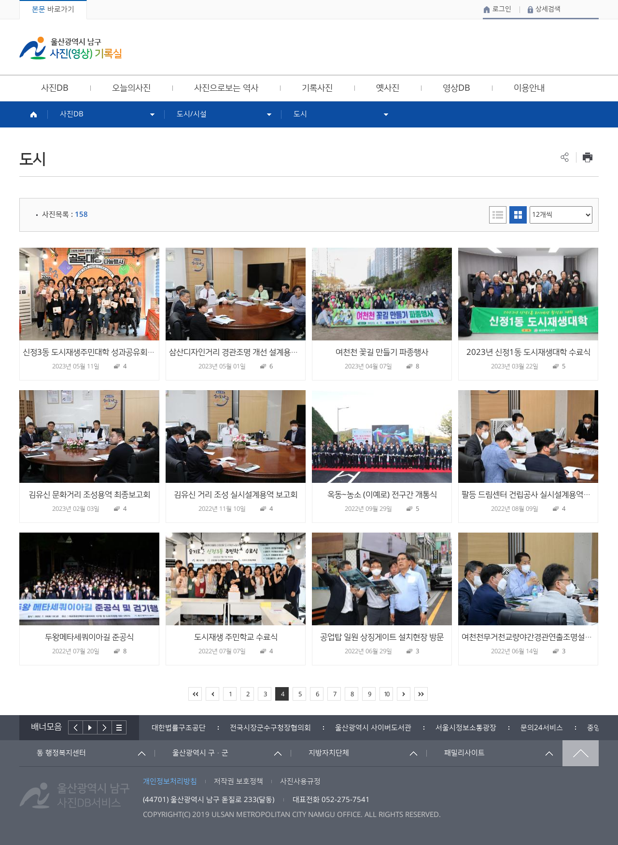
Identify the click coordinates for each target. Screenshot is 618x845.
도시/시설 (192, 114)
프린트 (587, 157)
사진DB (72, 114)
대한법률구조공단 (179, 728)
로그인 (501, 9)
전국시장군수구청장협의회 (270, 728)
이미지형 (518, 215)
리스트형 (497, 215)
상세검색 (548, 9)
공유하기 (564, 157)
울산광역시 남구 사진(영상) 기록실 (70, 48)
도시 (300, 114)
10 (386, 694)
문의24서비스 (541, 728)
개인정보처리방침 (170, 781)
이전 (75, 727)
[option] (179, 728)
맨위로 (580, 753)
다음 (105, 727)
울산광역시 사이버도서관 (373, 728)
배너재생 (90, 727)
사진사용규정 (300, 781)
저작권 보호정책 (238, 781)
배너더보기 (119, 727)
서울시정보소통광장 (465, 728)
